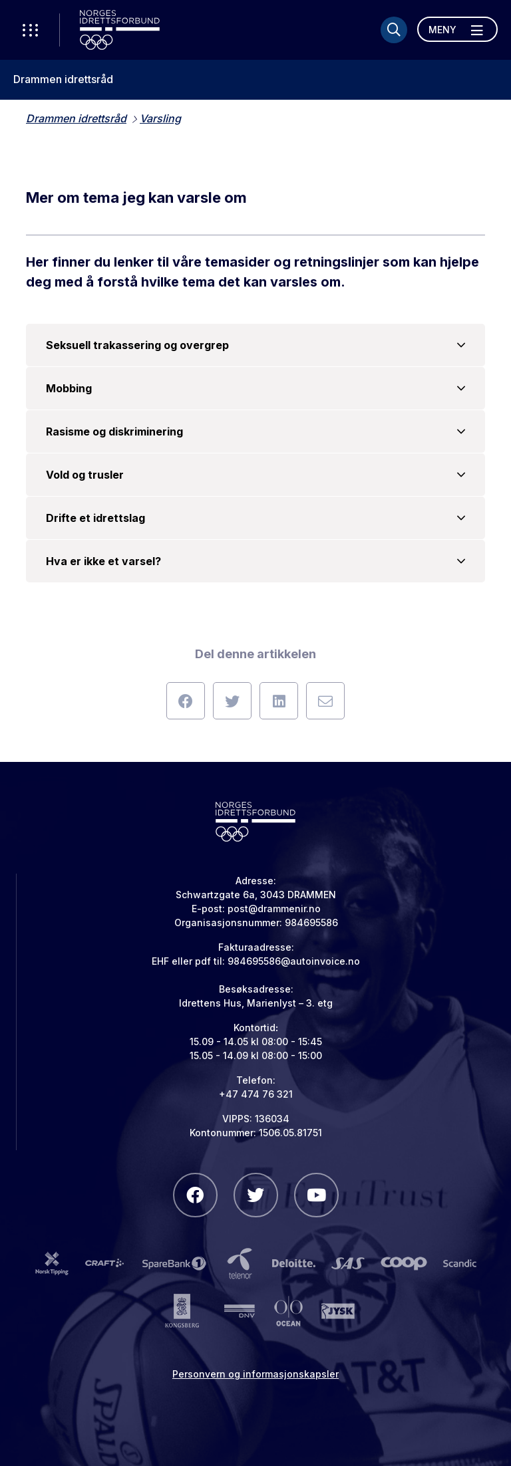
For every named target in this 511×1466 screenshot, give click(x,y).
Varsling (160, 118)
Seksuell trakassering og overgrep (255, 345)
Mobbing (255, 388)
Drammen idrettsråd (63, 79)
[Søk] (394, 30)
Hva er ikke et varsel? (255, 561)
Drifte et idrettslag (255, 518)
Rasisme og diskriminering (255, 431)
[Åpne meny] (457, 29)
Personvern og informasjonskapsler (255, 1374)
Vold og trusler (255, 475)
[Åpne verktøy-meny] (30, 30)
